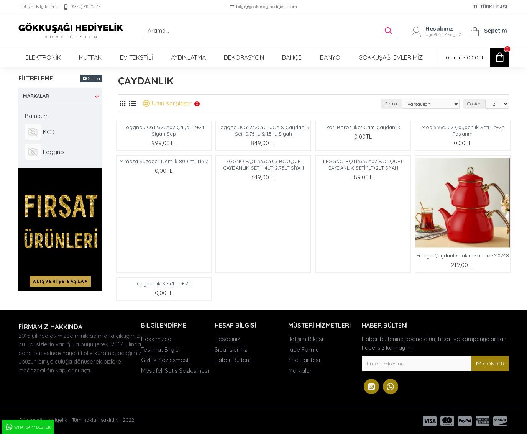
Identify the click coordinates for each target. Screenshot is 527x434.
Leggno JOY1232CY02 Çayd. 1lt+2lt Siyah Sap (163, 130)
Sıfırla (94, 78)
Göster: (474, 103)
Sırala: (391, 103)
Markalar (36, 96)
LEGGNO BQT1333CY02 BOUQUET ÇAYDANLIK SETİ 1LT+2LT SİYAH (363, 164)
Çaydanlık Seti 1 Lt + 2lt (164, 283)
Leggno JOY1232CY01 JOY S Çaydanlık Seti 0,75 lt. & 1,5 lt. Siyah (263, 130)
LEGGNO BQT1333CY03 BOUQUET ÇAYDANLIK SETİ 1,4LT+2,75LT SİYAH (263, 164)
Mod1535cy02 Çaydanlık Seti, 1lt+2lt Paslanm (463, 130)
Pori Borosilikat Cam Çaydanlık (363, 127)
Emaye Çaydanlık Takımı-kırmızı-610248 (462, 255)
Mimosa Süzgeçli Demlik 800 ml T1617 (163, 161)
